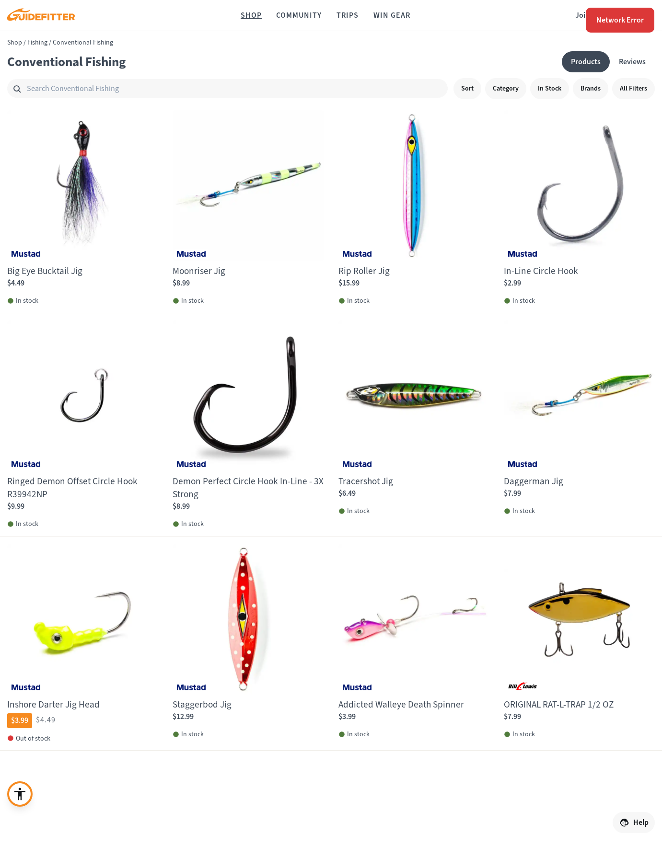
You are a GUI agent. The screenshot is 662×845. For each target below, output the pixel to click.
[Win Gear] (392, 15)
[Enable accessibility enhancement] (20, 794)
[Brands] (590, 88)
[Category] (505, 88)
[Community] (299, 15)
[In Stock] (549, 88)
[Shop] (251, 15)
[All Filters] (633, 88)
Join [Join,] (582, 15)
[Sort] (467, 88)
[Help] (634, 822)
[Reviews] (632, 61)
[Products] (586, 61)
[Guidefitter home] (41, 15)
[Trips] (347, 15)
